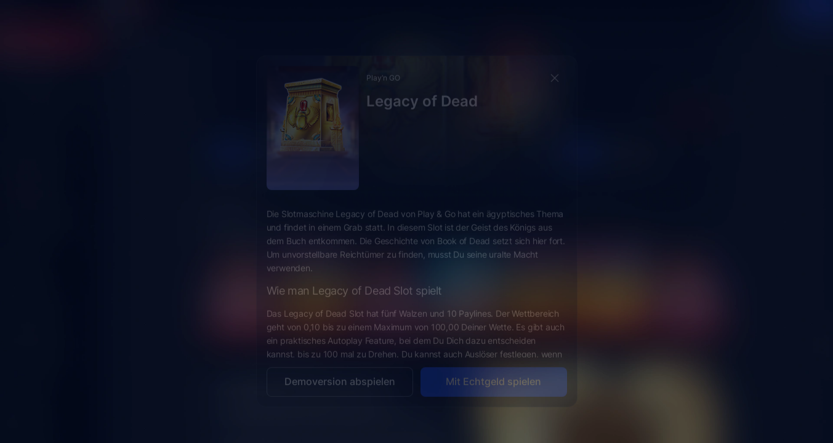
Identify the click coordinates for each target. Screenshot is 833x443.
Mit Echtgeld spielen (493, 371)
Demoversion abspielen (339, 371)
